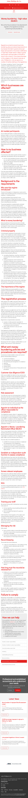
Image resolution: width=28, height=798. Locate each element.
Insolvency (4, 651)
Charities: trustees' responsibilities (9, 641)
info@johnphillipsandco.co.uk (17, 8)
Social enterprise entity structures (8, 664)
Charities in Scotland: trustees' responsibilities (11, 645)
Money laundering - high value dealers (9, 661)
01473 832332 (8, 8)
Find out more (4, 714)
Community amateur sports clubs (8, 648)
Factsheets (10, 32)
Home (2, 789)
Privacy (2, 791)
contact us (12, 621)
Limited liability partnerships (7, 654)
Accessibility (15, 789)
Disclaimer (21, 789)
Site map (10, 789)
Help (5, 791)
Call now (18, 690)
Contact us (6, 789)
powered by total (20, 794)
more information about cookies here (20, 793)
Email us (10, 690)
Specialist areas (17, 32)
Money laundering (5, 658)
